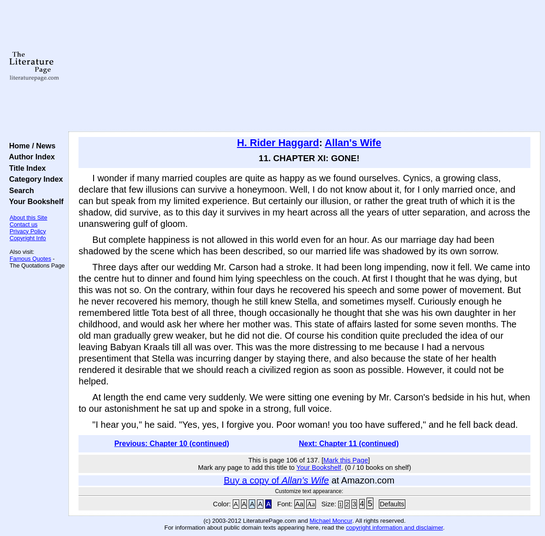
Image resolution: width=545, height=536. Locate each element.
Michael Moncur (330, 520)
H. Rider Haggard (278, 142)
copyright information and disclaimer (394, 527)
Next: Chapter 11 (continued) (349, 443)
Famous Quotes (30, 258)
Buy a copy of (276, 480)
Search (19, 190)
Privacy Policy (28, 231)
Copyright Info (28, 238)
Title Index (25, 168)
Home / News (30, 146)
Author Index (30, 156)
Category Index (34, 179)
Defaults (392, 504)
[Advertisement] (304, 66)
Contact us (23, 224)
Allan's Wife (353, 142)
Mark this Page (346, 460)
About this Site (28, 217)
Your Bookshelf (34, 201)
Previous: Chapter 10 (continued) (171, 443)
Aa (299, 504)
